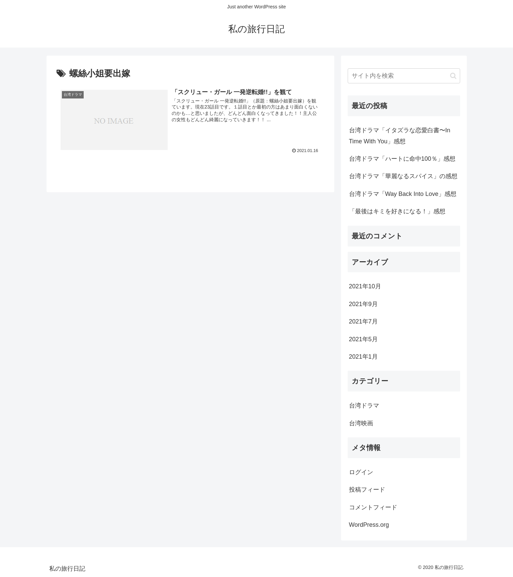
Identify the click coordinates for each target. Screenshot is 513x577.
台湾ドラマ (364, 405)
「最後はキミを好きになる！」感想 (397, 211)
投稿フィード (367, 489)
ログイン (361, 472)
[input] (404, 75)
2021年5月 (363, 339)
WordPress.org (369, 524)
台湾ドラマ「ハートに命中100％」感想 (402, 158)
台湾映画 (361, 423)
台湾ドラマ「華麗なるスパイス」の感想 (403, 176)
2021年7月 (363, 321)
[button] (453, 76)
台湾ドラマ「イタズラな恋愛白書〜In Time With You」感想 (399, 135)
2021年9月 (363, 304)
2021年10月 (365, 286)
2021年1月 (363, 356)
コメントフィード (373, 507)
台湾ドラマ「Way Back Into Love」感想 (402, 194)
